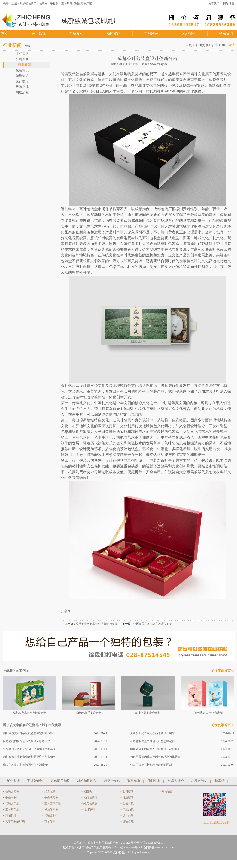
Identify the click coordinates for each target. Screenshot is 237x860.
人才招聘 (188, 33)
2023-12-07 (227, 764)
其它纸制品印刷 (15, 821)
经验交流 (128, 821)
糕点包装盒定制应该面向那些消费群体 (26, 764)
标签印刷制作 (87, 781)
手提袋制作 (12, 797)
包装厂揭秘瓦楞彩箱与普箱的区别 (151, 764)
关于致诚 (39, 33)
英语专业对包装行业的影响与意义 (96, 623)
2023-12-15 (227, 756)
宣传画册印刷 (60, 781)
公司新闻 (128, 791)
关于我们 (213, 3)
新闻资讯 (113, 33)
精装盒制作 (112, 781)
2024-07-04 (100, 733)
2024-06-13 (227, 749)
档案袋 (220, 781)
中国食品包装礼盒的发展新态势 (152, 623)
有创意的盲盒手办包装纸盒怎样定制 (152, 741)
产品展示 (76, 33)
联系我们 (226, 33)
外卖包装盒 (176, 781)
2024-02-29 (100, 749)
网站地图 (228, 3)
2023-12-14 (100, 756)
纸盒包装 (13, 781)
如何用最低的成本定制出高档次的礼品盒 (155, 756)
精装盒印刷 (12, 803)
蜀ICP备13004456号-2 (127, 847)
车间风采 (151, 33)
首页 (4, 33)
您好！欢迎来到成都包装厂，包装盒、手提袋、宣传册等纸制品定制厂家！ (49, 3)
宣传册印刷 (12, 809)
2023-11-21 (100, 764)
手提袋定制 (35, 781)
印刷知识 (128, 809)
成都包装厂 (120, 852)
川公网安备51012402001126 (157, 847)
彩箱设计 (10, 815)
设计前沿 (128, 815)
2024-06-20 (227, 741)
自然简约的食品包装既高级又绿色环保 (26, 741)
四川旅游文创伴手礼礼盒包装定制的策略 (28, 733)
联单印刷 (133, 781)
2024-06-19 (100, 741)
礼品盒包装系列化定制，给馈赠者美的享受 (29, 749)
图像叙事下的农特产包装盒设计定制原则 (155, 749)
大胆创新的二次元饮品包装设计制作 (152, 733)
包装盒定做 (12, 791)
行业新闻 (218, 45)
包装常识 (128, 803)
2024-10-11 (227, 733)
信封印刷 (154, 781)
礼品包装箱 (199, 781)
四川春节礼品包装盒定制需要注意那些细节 (29, 756)
